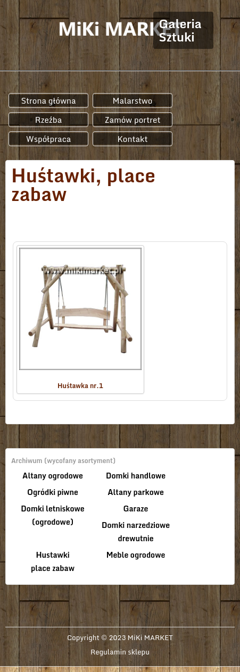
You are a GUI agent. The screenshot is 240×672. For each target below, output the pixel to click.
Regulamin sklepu (120, 652)
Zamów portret (132, 119)
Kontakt (132, 138)
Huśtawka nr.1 (80, 319)
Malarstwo (133, 100)
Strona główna (48, 100)
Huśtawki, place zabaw (83, 184)
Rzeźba (48, 119)
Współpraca (48, 138)
